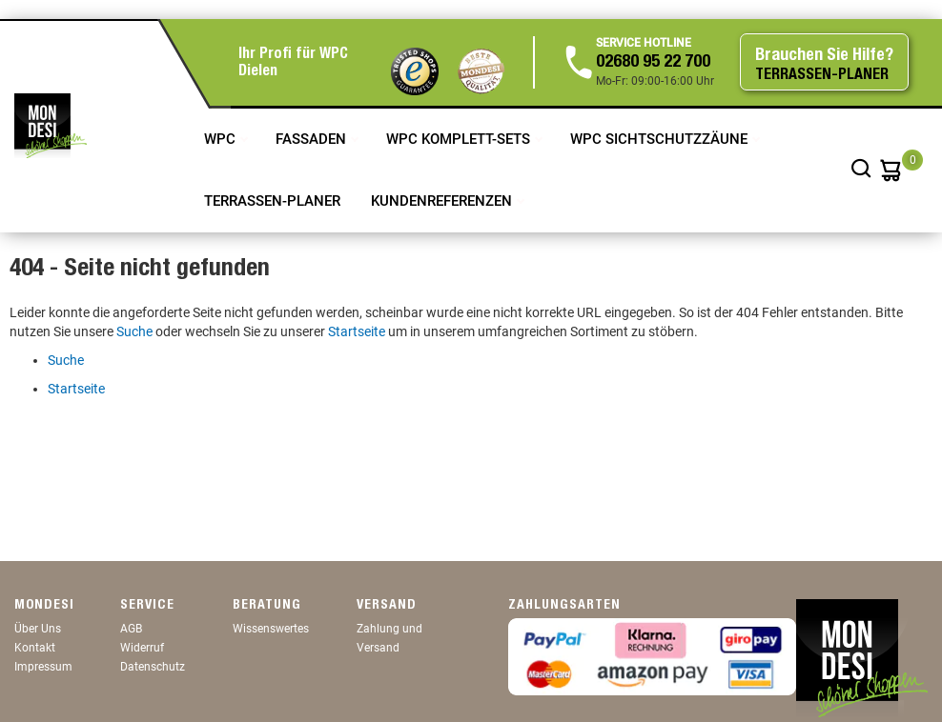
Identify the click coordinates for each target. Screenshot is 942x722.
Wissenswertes (271, 628)
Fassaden (313, 139)
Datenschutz (152, 666)
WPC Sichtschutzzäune (660, 139)
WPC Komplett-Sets (460, 139)
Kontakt (34, 647)
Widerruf (142, 647)
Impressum (43, 666)
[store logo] (50, 125)
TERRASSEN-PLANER (272, 201)
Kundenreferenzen (443, 201)
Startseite (356, 331)
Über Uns (37, 628)
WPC (221, 139)
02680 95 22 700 (653, 62)
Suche (134, 331)
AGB (131, 628)
